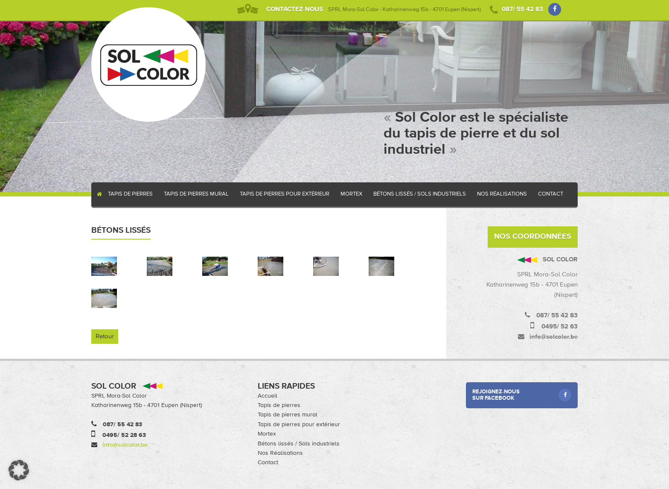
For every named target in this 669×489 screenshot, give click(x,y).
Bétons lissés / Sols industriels (419, 194)
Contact (550, 194)
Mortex (351, 194)
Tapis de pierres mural (196, 194)
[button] (19, 470)
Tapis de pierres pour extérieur (284, 194)
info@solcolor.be (125, 445)
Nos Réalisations (502, 194)
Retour (105, 336)
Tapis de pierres (130, 194)
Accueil (96, 194)
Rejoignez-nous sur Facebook (522, 395)
